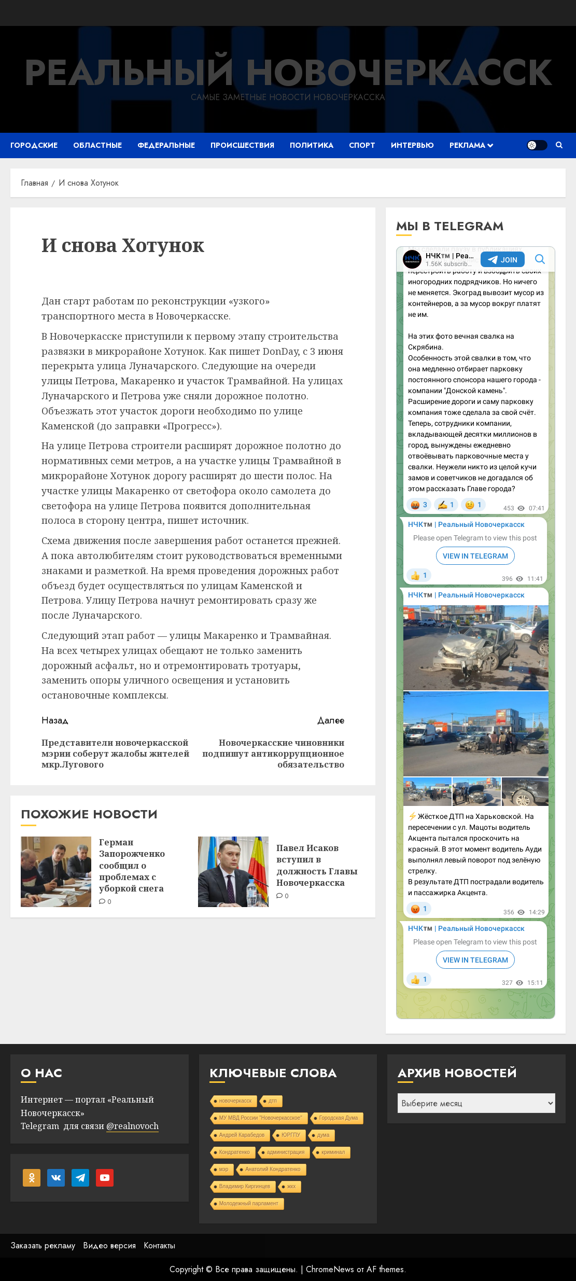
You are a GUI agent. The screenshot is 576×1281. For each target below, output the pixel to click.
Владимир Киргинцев (245, 1186)
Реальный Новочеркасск (288, 72)
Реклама (467, 145)
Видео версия (109, 1245)
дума (323, 1135)
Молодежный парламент (248, 1203)
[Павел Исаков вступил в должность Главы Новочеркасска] (233, 872)
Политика (311, 145)
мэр (224, 1169)
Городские (34, 145)
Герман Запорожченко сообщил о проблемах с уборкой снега (132, 866)
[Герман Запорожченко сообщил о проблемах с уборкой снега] (56, 872)
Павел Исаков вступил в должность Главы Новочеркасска (317, 865)
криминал (333, 1152)
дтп (273, 1101)
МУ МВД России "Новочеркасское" (260, 1118)
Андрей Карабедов (242, 1135)
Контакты (159, 1245)
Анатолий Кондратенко (272, 1169)
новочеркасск (235, 1101)
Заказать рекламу (42, 1245)
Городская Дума (338, 1118)
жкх (291, 1186)
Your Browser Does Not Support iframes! (475, 632)
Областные (97, 145)
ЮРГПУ (291, 1135)
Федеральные (166, 145)
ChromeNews (330, 1269)
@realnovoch (132, 1126)
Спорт (362, 145)
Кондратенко (234, 1152)
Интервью (412, 145)
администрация (285, 1152)
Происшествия (242, 145)
